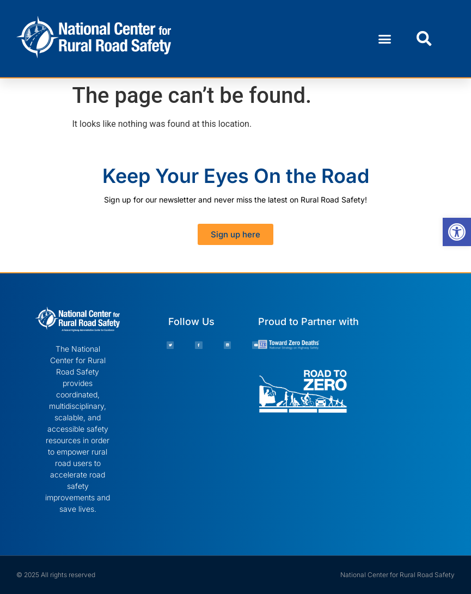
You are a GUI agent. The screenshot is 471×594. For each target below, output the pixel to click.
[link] (457, 232)
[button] (385, 38)
